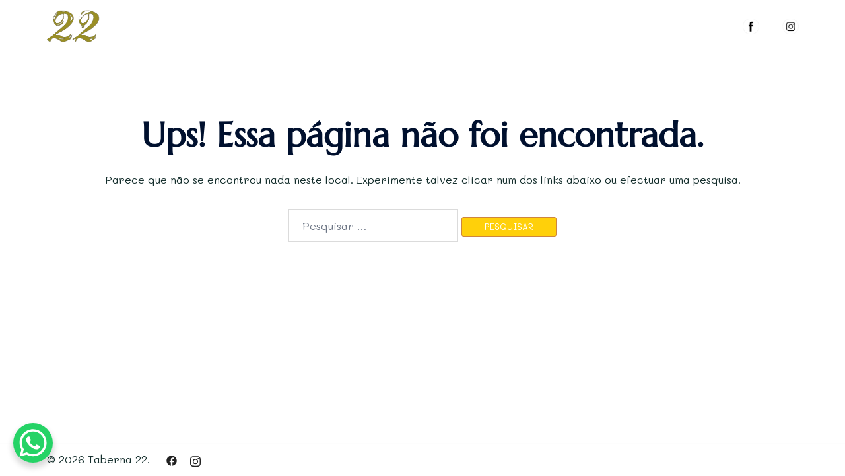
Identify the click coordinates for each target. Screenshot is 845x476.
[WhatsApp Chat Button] (33, 443)
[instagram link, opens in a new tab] (195, 459)
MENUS (559, 23)
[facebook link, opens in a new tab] (171, 459)
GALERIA (621, 23)
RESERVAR (693, 23)
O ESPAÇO (492, 23)
